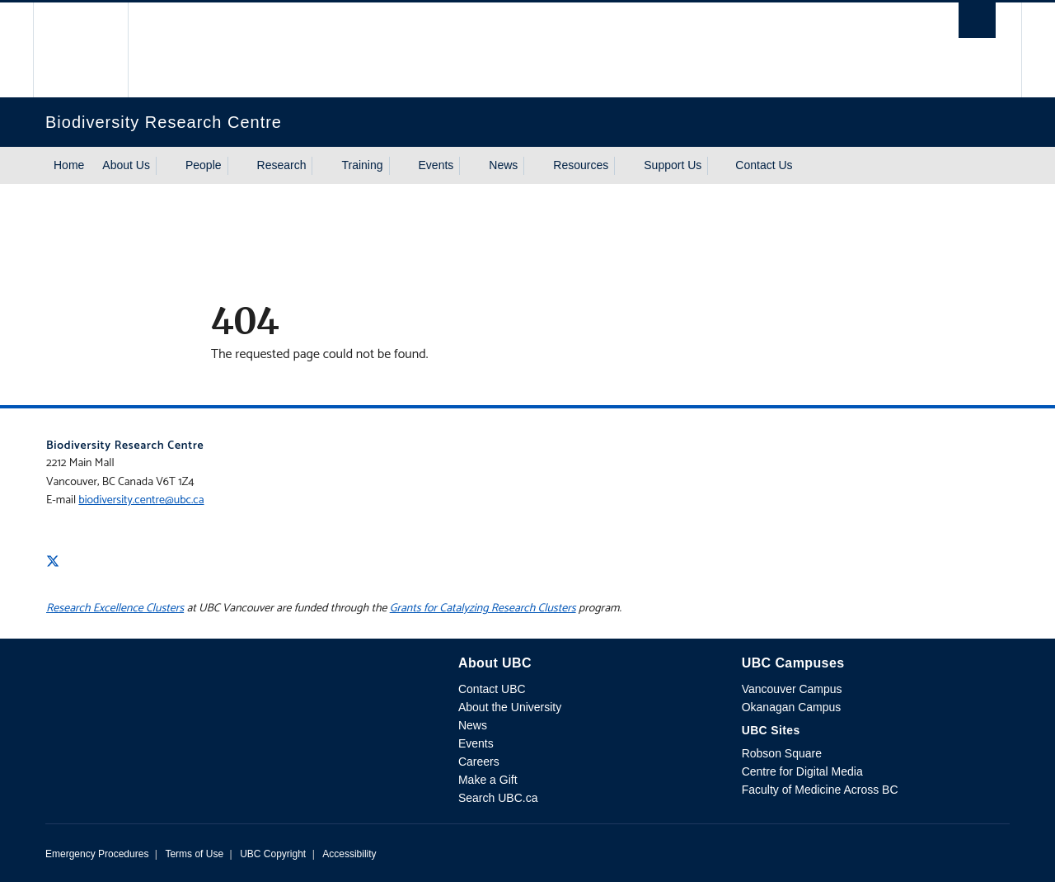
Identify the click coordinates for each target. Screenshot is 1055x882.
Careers (478, 761)
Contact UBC (492, 689)
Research (282, 165)
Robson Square (782, 753)
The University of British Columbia (80, 49)
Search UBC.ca (497, 797)
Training (361, 165)
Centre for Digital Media (802, 771)
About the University (509, 707)
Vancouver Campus (792, 689)
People (203, 165)
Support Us (672, 165)
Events (436, 165)
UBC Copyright (273, 854)
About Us (126, 165)
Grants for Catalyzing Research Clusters (483, 608)
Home (69, 165)
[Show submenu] (166, 166)
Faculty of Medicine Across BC (820, 789)
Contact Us (763, 165)
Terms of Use (194, 854)
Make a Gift (488, 779)
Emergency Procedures (96, 854)
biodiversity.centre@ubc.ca (141, 500)
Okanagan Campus (792, 707)
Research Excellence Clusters (115, 608)
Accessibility (349, 854)
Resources (580, 165)
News (503, 165)
